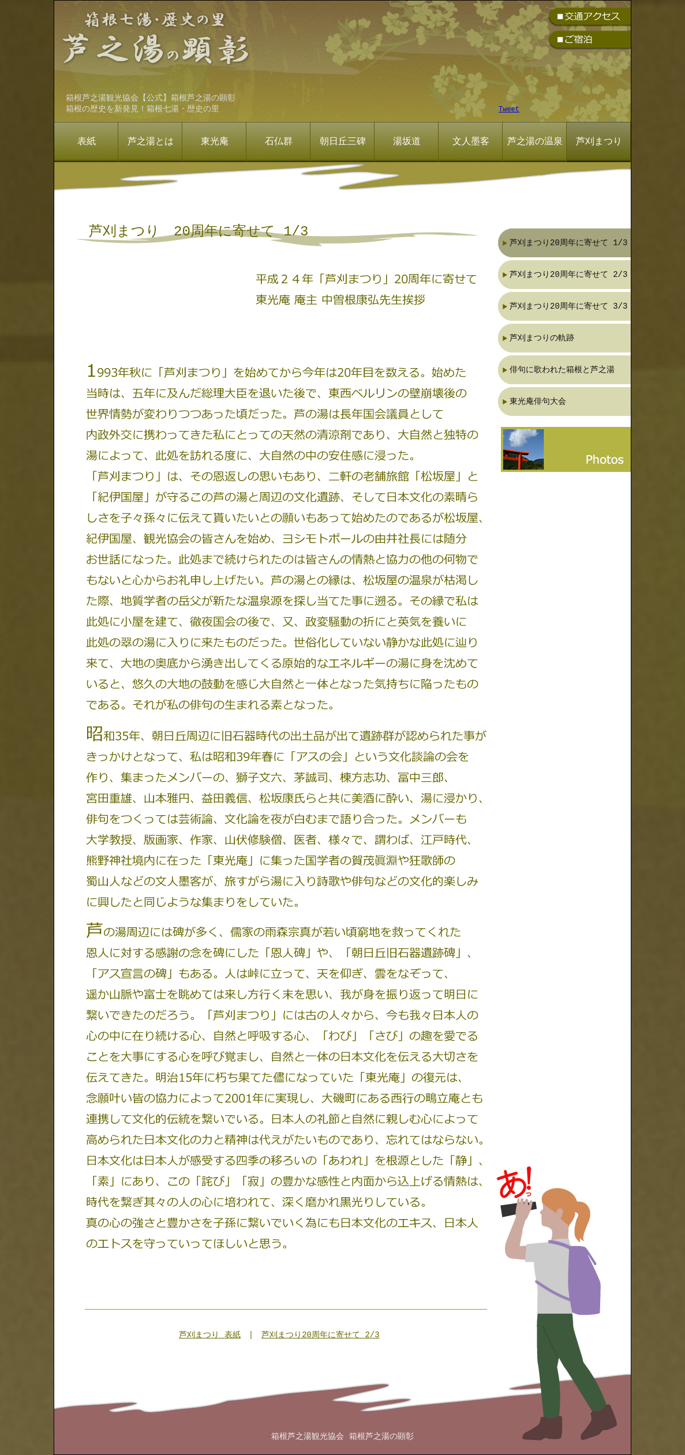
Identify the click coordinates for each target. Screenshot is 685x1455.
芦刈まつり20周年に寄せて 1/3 (568, 242)
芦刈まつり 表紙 (209, 1335)
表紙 (86, 142)
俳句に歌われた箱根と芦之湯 (562, 369)
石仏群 (279, 142)
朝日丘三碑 (343, 142)
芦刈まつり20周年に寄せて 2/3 (320, 1335)
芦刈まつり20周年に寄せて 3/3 (568, 306)
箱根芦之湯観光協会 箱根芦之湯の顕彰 (342, 1436)
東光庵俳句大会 (538, 401)
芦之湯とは (151, 142)
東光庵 (215, 142)
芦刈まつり (599, 142)
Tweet (509, 110)
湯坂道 (407, 142)
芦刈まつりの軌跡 (542, 337)
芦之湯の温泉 (535, 142)
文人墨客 (470, 142)
